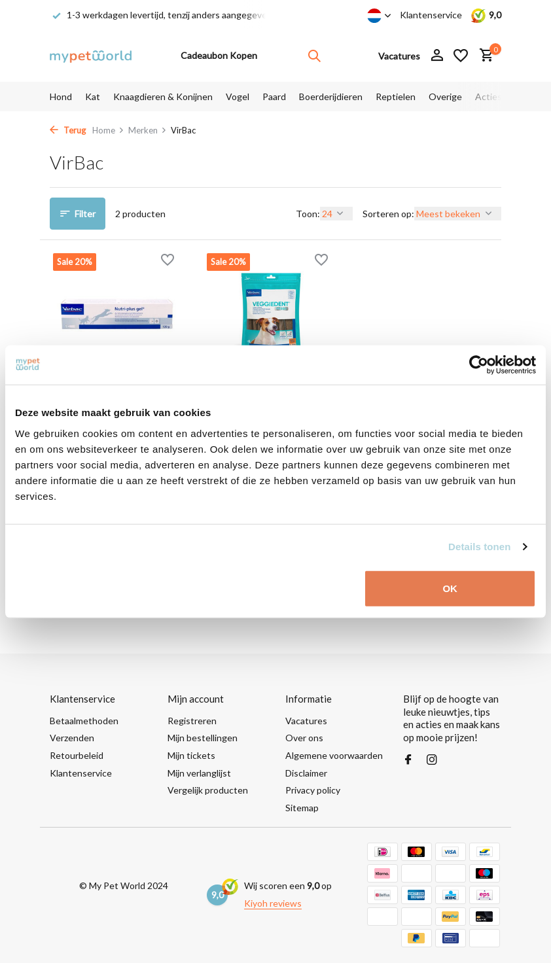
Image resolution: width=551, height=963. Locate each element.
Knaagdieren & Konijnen (163, 96)
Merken (147, 130)
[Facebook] (408, 760)
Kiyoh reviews (273, 903)
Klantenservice (431, 14)
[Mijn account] (437, 55)
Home (108, 130)
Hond (61, 96)
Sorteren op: (388, 213)
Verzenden (72, 737)
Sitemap (302, 807)
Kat (92, 96)
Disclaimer (306, 773)
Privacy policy (312, 790)
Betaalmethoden (84, 720)
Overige (445, 96)
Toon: (308, 213)
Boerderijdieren (331, 96)
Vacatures (306, 720)
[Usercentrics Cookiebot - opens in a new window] (478, 365)
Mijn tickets (191, 755)
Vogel (237, 96)
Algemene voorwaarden (334, 755)
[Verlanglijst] (460, 55)
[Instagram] (432, 760)
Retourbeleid (76, 755)
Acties (488, 96)
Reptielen (396, 96)
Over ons (304, 737)
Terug (68, 130)
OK (449, 587)
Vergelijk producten (208, 790)
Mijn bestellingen (203, 737)
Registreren (192, 720)
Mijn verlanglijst (199, 773)
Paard (274, 96)
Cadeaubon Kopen (219, 55)
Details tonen (479, 546)
